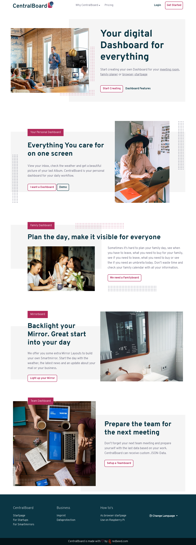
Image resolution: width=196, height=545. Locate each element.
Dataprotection (66, 520)
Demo (63, 187)
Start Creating (112, 88)
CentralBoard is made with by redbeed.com (98, 541)
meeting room (169, 69)
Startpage (19, 515)
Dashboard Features (138, 88)
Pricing (109, 5)
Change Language (162, 515)
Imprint (61, 515)
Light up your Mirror (42, 378)
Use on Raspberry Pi (112, 520)
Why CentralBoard (87, 5)
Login (157, 5)
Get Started (174, 5)
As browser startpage (113, 515)
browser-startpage (134, 74)
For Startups (20, 520)
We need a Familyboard (124, 277)
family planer (109, 74)
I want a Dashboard (42, 187)
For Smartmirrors (23, 524)
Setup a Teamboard (119, 463)
